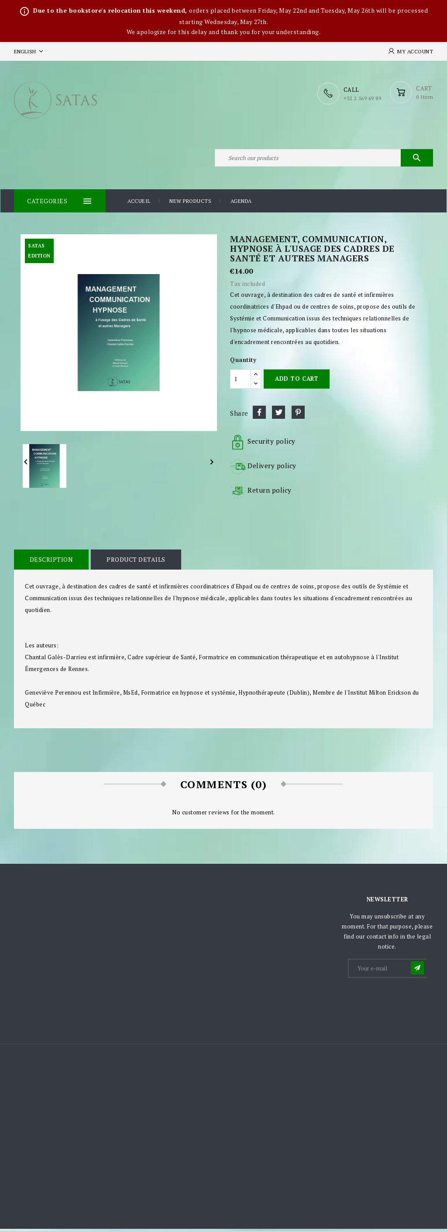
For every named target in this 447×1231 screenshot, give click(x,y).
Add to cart (296, 381)
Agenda (241, 203)
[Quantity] (240, 381)
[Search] (324, 159)
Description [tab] (51, 561)
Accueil (139, 203)
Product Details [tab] (135, 561)
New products (190, 203)
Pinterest (298, 414)
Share (259, 414)
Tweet (278, 414)
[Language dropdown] (29, 51)
